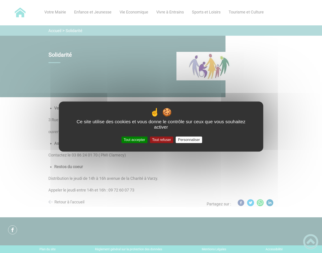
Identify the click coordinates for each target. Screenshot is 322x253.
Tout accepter (134, 140)
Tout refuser (161, 140)
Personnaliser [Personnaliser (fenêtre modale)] (189, 140)
